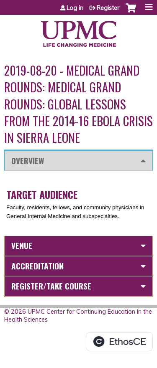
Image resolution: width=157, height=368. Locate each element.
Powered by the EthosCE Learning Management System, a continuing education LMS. (119, 341)
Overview (27, 161)
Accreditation (37, 266)
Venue (21, 245)
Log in (75, 8)
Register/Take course (51, 286)
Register (108, 8)
